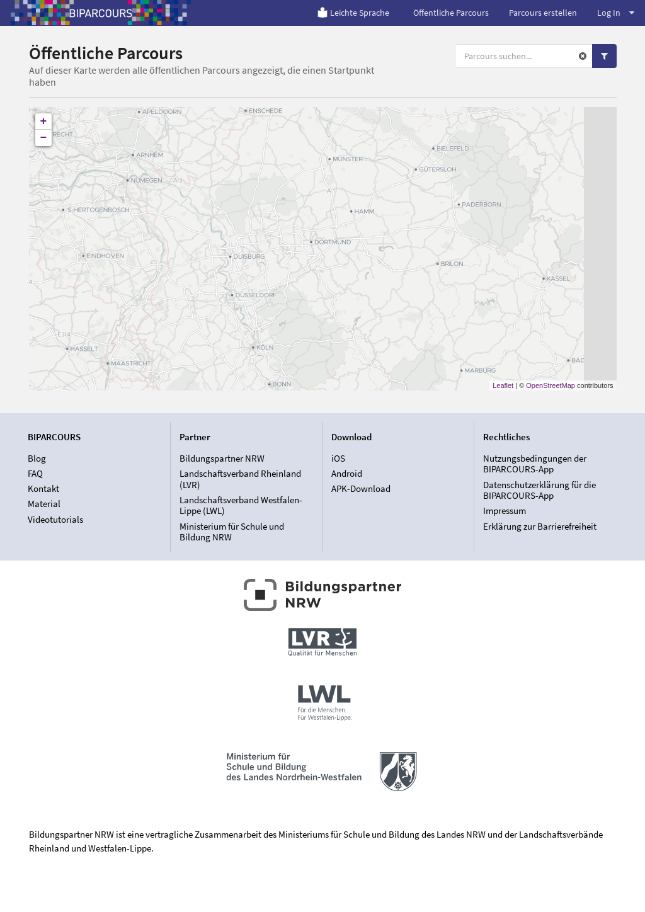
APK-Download (361, 488)
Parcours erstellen (543, 12)
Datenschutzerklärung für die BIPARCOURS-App (539, 490)
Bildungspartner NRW (222, 458)
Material (44, 504)
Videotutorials (55, 519)
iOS (338, 458)
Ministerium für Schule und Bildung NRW (232, 531)
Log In (615, 12)
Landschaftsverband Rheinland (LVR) (240, 479)
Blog (37, 458)
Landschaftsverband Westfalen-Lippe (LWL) (241, 505)
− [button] (43, 137)
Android (346, 473)
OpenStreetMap (550, 385)
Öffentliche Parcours (451, 12)
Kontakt (43, 488)
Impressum (504, 510)
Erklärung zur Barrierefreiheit (539, 526)
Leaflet (503, 385)
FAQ (35, 473)
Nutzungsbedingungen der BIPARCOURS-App (534, 464)
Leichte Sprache (353, 12)
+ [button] (43, 121)
